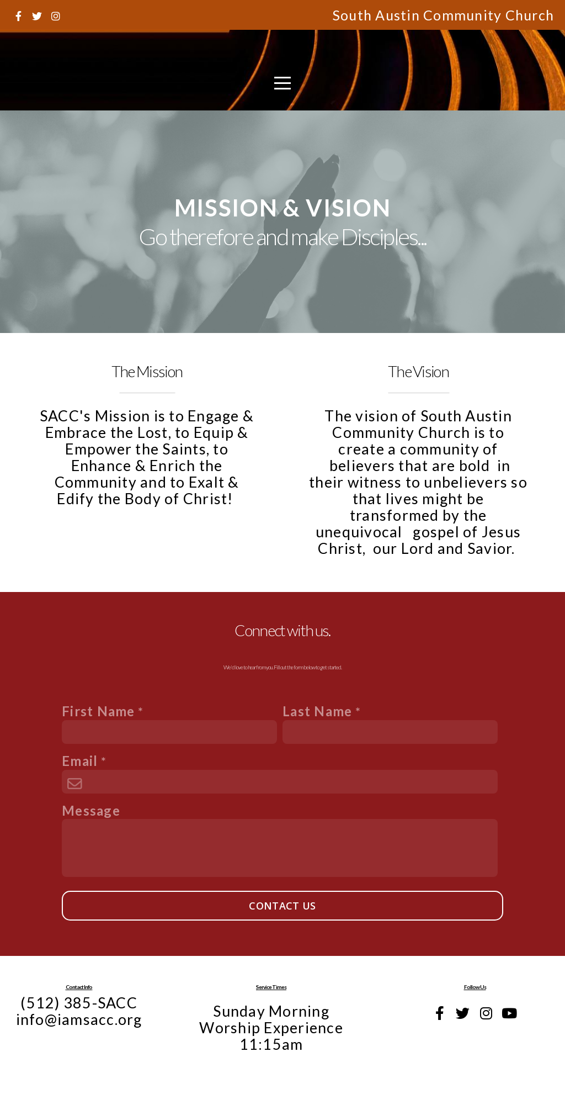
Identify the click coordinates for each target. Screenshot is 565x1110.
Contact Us (282, 905)
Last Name (317, 711)
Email (80, 761)
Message (91, 810)
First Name (98, 711)
